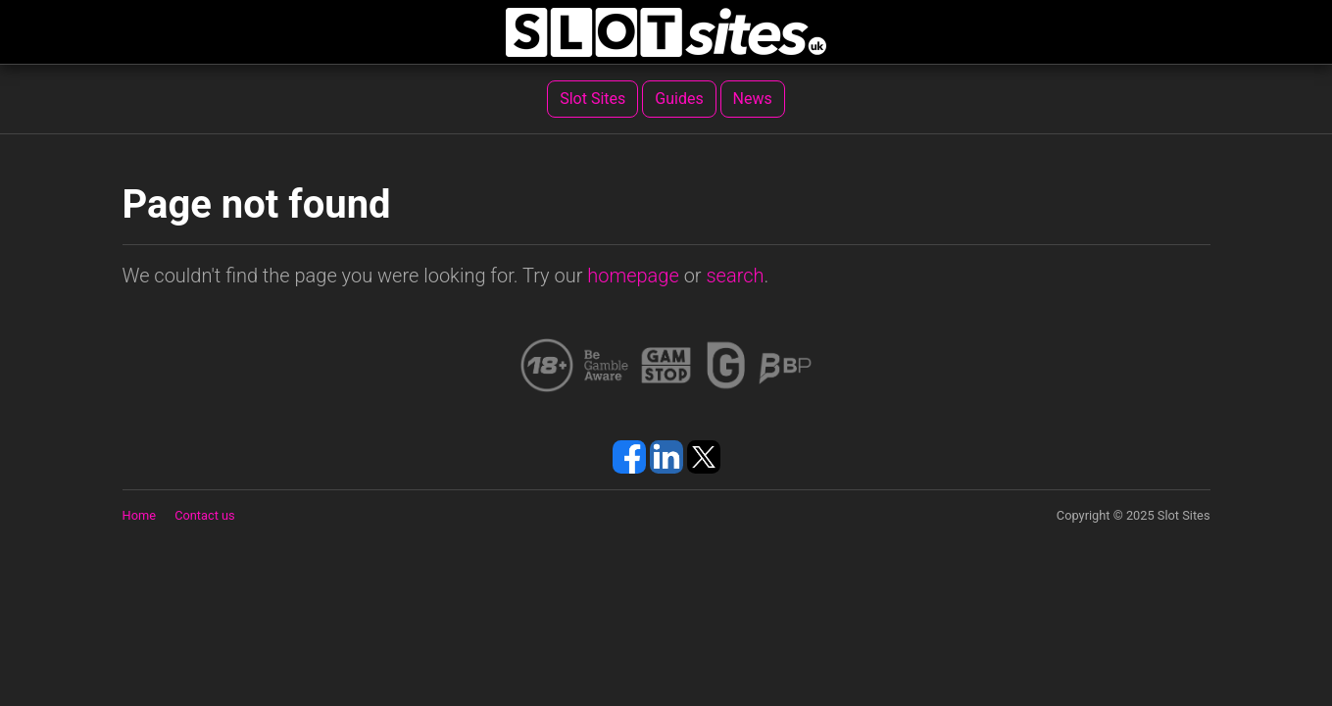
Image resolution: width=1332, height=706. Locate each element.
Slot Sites (592, 98)
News (752, 98)
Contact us (204, 515)
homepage (633, 275)
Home (139, 515)
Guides (679, 98)
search (735, 275)
